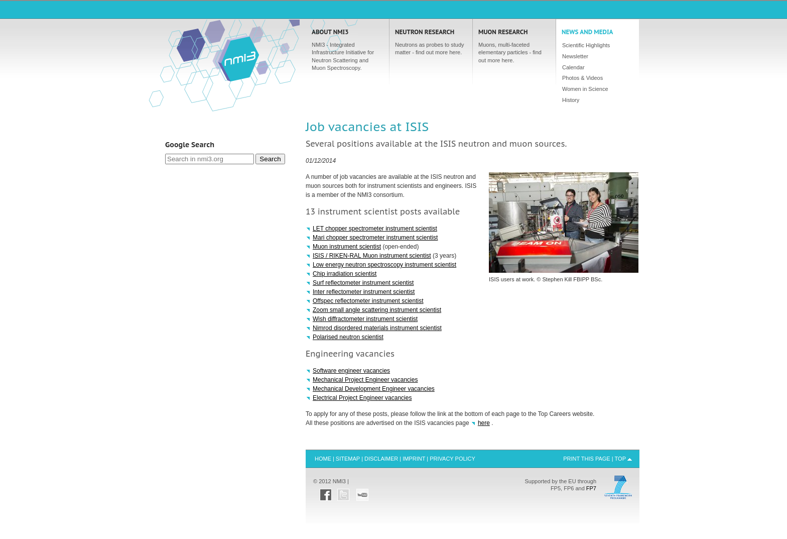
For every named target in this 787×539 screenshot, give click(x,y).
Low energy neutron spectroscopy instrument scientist (384, 264)
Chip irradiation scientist (344, 273)
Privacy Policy (452, 459)
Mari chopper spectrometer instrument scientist (375, 237)
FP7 (591, 488)
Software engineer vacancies (351, 370)
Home (238, 58)
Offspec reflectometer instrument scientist (368, 300)
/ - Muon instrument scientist (372, 255)
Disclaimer (381, 459)
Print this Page (586, 459)
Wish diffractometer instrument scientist (365, 318)
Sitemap (348, 459)
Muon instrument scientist (347, 246)
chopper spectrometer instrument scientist (375, 228)
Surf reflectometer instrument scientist (363, 282)
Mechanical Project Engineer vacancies (365, 379)
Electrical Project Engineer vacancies (362, 397)
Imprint (414, 459)
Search (270, 159)
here (484, 422)
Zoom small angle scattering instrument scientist (377, 309)
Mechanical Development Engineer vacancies (374, 388)
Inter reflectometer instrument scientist (364, 291)
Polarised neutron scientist (348, 337)
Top (620, 459)
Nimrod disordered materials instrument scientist (377, 328)
